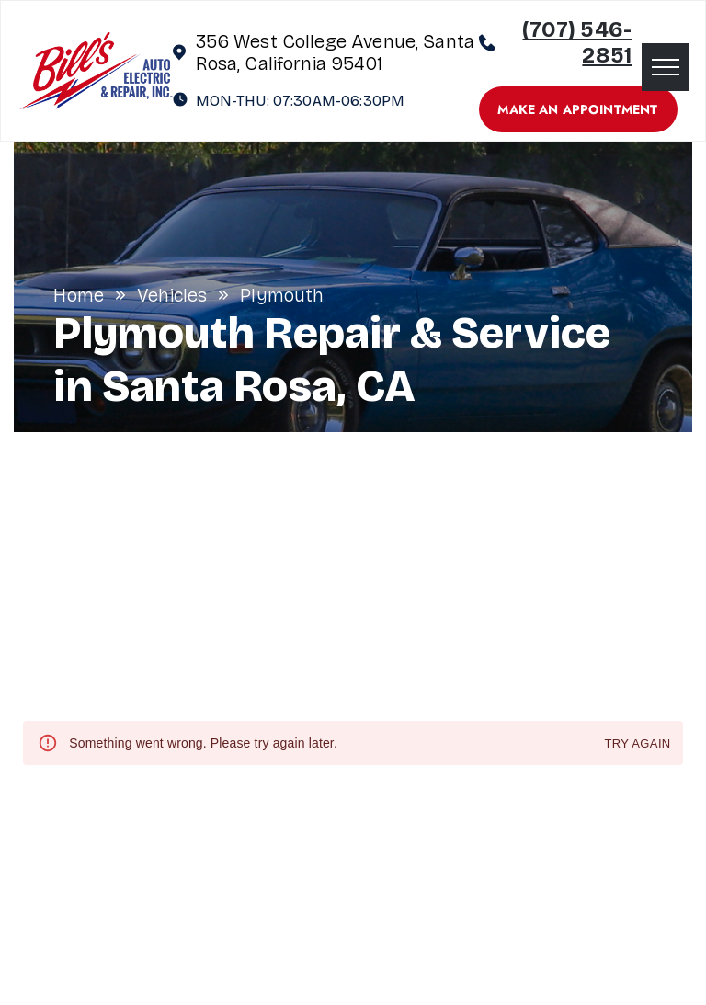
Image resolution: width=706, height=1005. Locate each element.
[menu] (665, 67)
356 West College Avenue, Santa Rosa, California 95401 (335, 52)
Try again (637, 744)
